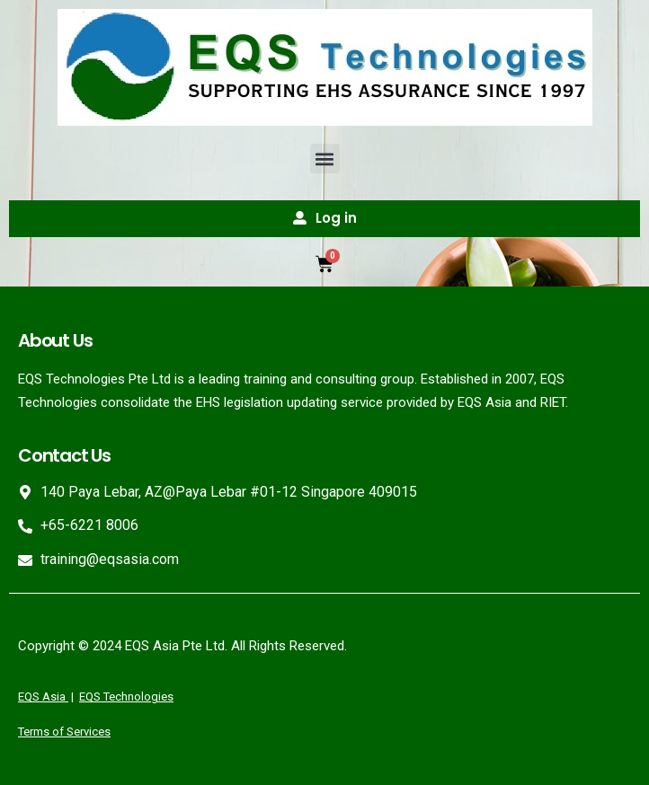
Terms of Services (64, 731)
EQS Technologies (126, 696)
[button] (325, 158)
